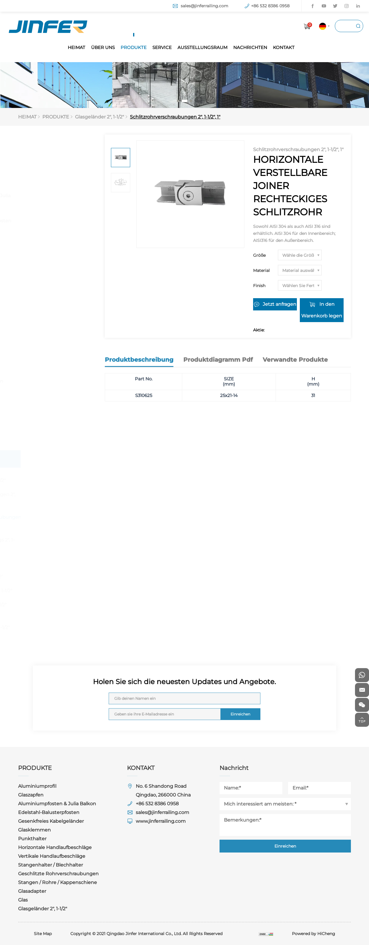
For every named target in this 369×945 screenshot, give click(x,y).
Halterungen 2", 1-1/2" (54, 576)
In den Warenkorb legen (321, 310)
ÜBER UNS (103, 47)
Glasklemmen (41, 263)
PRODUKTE (134, 47)
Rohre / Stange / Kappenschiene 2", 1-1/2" (57, 623)
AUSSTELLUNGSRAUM (202, 47)
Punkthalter (39, 281)
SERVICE (162, 47)
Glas (30, 441)
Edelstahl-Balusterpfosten (56, 220)
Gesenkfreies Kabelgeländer (42, 242)
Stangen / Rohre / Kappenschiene (45, 402)
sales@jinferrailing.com (204, 5)
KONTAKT (284, 47)
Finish (259, 285)
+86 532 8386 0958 (270, 5)
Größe (259, 255)
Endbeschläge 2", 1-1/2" (56, 604)
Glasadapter (39, 424)
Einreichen (215, 707)
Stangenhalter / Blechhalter (43, 352)
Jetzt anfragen (279, 304)
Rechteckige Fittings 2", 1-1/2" (60, 544)
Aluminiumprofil (44, 160)
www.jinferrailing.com (161, 821)
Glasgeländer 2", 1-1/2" (99, 117)
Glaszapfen (38, 178)
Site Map (43, 933)
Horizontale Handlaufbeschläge (48, 302)
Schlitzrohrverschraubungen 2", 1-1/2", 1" (175, 117)
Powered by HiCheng (313, 933)
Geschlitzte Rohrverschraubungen (52, 377)
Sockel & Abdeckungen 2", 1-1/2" (60, 499)
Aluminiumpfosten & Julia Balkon (55, 199)
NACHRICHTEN (250, 47)
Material (261, 270)
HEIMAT (76, 47)
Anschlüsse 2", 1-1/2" (52, 562)
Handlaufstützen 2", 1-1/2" (59, 590)
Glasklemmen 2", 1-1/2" (55, 480)
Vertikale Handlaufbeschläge (48, 327)
